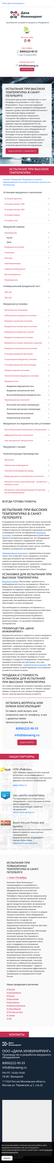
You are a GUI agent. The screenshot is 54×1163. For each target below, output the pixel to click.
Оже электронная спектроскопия (18, 440)
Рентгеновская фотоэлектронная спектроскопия (25, 429)
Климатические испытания (18, 418)
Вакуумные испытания (14, 247)
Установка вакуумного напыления (22, 192)
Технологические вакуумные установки (21, 376)
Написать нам (27, 69)
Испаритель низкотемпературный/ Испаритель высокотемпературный (25, 491)
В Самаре (11, 1015)
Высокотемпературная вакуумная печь (24, 395)
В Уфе (9, 1018)
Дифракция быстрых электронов (18, 435)
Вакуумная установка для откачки (19, 332)
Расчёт (10, 237)
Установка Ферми (12, 215)
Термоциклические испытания (20, 413)
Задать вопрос (27, 742)
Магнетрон (9, 460)
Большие (8, 258)
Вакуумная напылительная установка (20, 348)
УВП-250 (8, 292)
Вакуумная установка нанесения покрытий (23, 343)
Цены (9, 242)
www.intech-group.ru (23, 812)
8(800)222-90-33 (27, 728)
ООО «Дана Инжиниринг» (13, 3)
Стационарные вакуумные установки (20, 359)
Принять (7, 1158)
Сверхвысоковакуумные (14, 269)
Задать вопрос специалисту (22, 151)
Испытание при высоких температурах (23, 409)
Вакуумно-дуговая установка (17, 370)
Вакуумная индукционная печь (20, 386)
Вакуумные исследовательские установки (26, 423)
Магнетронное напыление (15, 310)
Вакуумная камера (13, 226)
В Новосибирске (14, 1009)
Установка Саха (11, 220)
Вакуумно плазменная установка (18, 337)
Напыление (9, 252)
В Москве (11, 989)
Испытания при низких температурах (23, 405)
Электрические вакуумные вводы (19, 471)
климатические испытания (35, 665)
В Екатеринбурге (14, 992)
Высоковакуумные (12, 274)
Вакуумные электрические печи (20, 390)
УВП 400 (8, 297)
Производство (10, 233)
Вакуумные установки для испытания (20, 326)
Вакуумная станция (14, 446)
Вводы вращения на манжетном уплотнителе (24, 476)
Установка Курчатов (13, 198)
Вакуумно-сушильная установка (18, 321)
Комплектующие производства (20, 453)
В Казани (11, 996)
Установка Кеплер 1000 (14, 204)
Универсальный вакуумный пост (21, 286)
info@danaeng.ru (28, 65)
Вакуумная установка (15, 303)
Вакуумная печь (11, 381)
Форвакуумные (11, 280)
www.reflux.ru (20, 785)
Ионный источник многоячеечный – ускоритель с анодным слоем (26, 483)
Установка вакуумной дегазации (18, 354)
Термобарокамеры (12, 263)
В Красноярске (13, 1002)
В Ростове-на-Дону (15, 1012)
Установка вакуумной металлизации (20, 365)
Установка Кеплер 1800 (14, 209)
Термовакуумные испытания (17, 400)
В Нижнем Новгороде (16, 1005)
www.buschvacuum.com (25, 843)
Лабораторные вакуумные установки (20, 315)
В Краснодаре (13, 999)
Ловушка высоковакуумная (16, 465)
